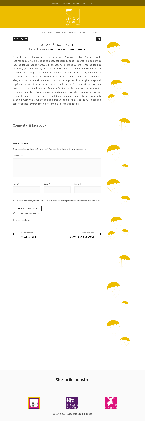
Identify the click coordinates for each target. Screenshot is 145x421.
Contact (94, 32)
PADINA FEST (34, 234)
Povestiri (47, 32)
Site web (78, 184)
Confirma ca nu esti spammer (28, 213)
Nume (16, 184)
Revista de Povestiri (51, 49)
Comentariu (18, 155)
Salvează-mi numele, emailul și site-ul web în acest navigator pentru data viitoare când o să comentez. (58, 200)
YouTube (76, 3)
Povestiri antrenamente (74, 49)
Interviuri (60, 32)
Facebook (56, 3)
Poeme (83, 32)
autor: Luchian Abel (80, 234)
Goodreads (88, 3)
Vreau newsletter (23, 220)
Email (47, 184)
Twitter (66, 3)
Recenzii (73, 32)
